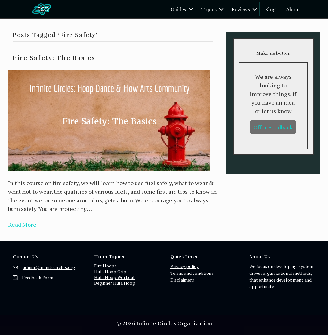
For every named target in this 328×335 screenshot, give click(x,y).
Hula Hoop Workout (114, 277)
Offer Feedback (273, 127)
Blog (270, 9)
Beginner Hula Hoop (114, 283)
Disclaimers (182, 280)
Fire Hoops (105, 266)
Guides (178, 9)
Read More (22, 224)
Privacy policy (184, 266)
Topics (209, 9)
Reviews (241, 9)
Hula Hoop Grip (110, 271)
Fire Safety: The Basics (54, 58)
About (293, 9)
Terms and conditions (192, 273)
